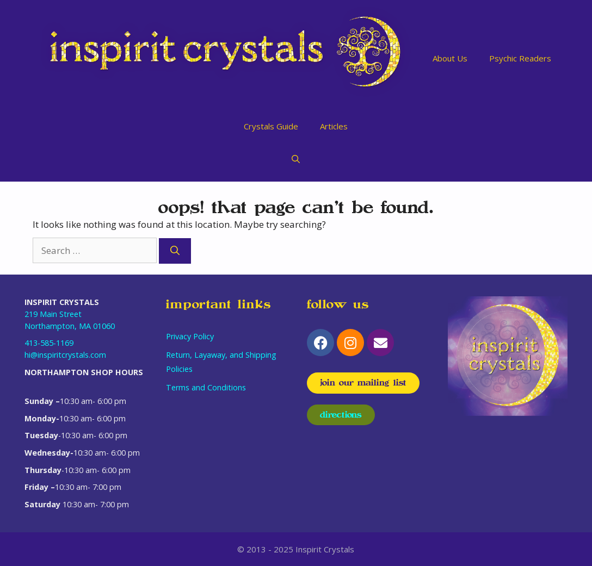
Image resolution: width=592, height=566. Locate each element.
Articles (334, 126)
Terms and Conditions (206, 387)
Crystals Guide (271, 126)
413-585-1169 (48, 343)
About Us (450, 58)
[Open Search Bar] (296, 158)
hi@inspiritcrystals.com (65, 355)
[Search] (175, 251)
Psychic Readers (520, 58)
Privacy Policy (190, 336)
